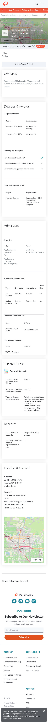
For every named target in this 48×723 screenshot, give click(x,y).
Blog (28, 707)
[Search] (37, 4)
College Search (32, 657)
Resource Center (32, 670)
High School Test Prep (12, 675)
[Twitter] (14, 601)
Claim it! (40, 46)
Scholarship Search (33, 666)
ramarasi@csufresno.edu (21, 501)
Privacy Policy (9, 703)
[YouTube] (27, 601)
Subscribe (24, 637)
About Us (29, 694)
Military (7, 670)
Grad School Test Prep (12, 662)
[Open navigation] (42, 4)
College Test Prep (10, 657)
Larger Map (36, 560)
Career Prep (8, 666)
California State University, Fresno (27, 30)
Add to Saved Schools (24, 64)
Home (3, 10)
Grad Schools (13, 10)
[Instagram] (33, 601)
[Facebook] (20, 601)
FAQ (27, 703)
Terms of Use (9, 706)
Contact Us (30, 699)
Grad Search (31, 662)
